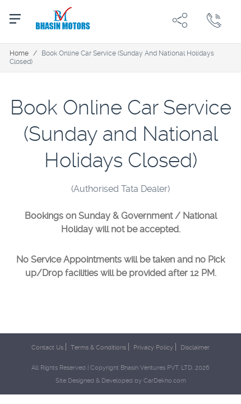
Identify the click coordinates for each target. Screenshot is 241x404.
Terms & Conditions (98, 347)
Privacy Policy (153, 347)
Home (19, 53)
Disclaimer (195, 347)
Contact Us (47, 347)
